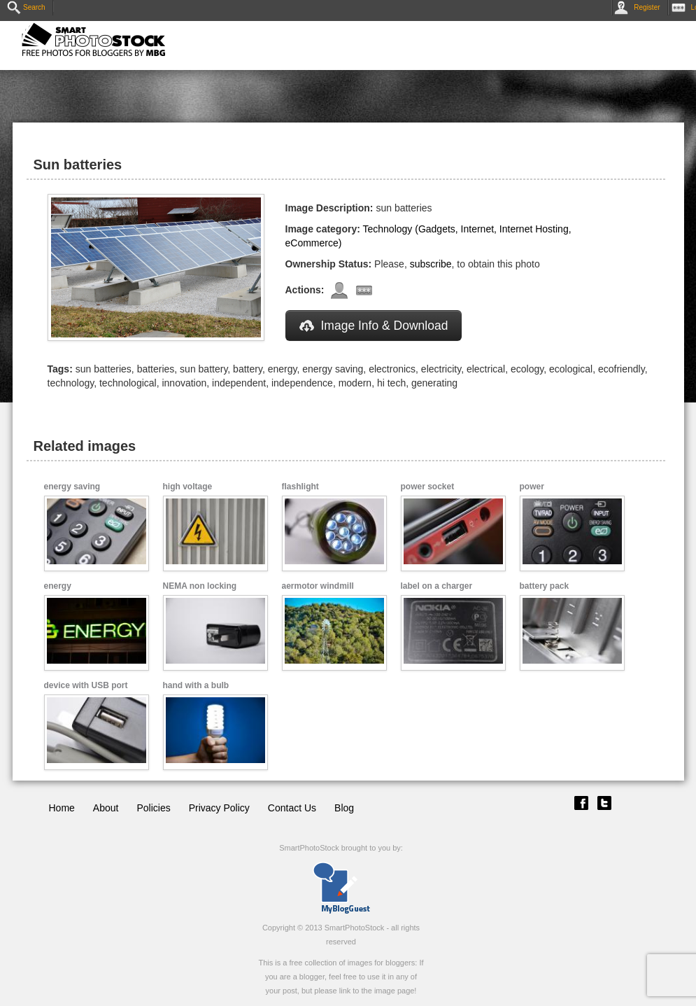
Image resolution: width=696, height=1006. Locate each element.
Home (62, 807)
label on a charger (437, 586)
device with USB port (86, 685)
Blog (344, 807)
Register (640, 7)
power (532, 486)
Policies (153, 807)
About (106, 807)
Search (26, 7)
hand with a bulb (196, 685)
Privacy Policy (219, 807)
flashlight (300, 486)
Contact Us (292, 807)
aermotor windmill (318, 586)
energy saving (72, 486)
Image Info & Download (373, 326)
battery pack (544, 586)
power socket (428, 486)
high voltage (188, 486)
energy (57, 586)
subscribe (431, 264)
